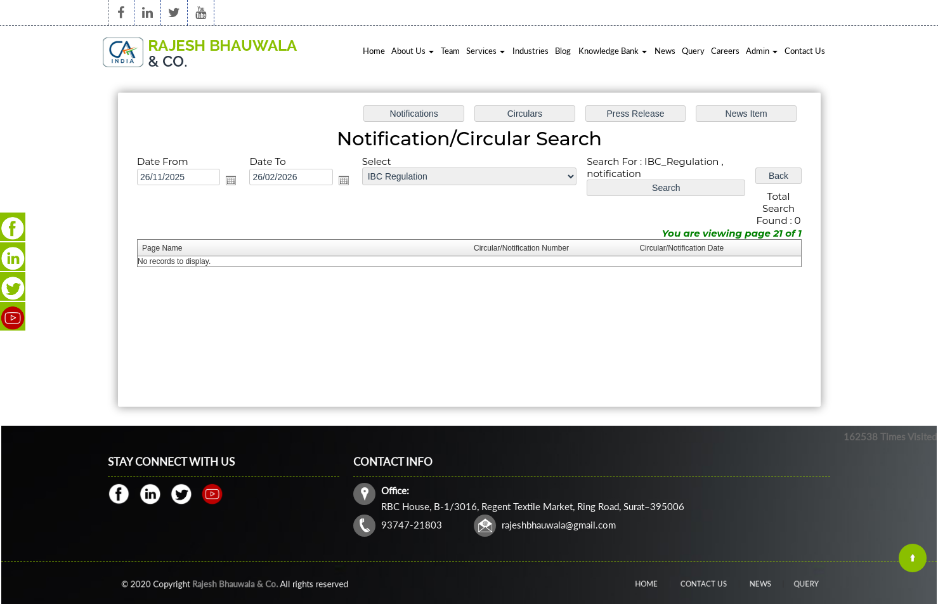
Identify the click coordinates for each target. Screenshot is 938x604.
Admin (762, 51)
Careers (725, 51)
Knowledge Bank (612, 51)
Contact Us (805, 51)
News (665, 51)
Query (693, 51)
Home (374, 51)
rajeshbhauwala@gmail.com (560, 523)
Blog (563, 51)
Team (450, 51)
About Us (412, 51)
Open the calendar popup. (233, 181)
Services (485, 51)
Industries (530, 51)
